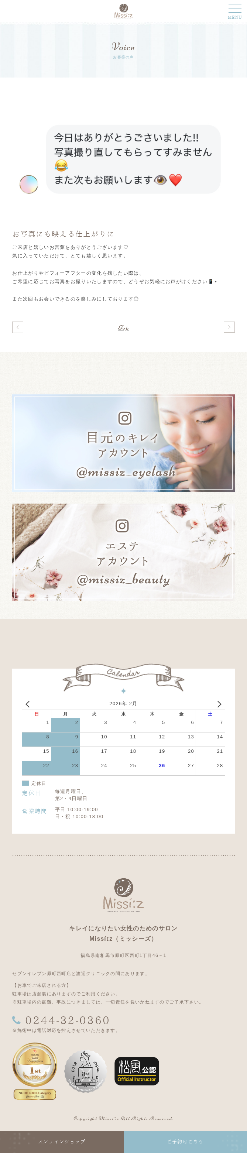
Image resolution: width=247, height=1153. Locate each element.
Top (123, 327)
